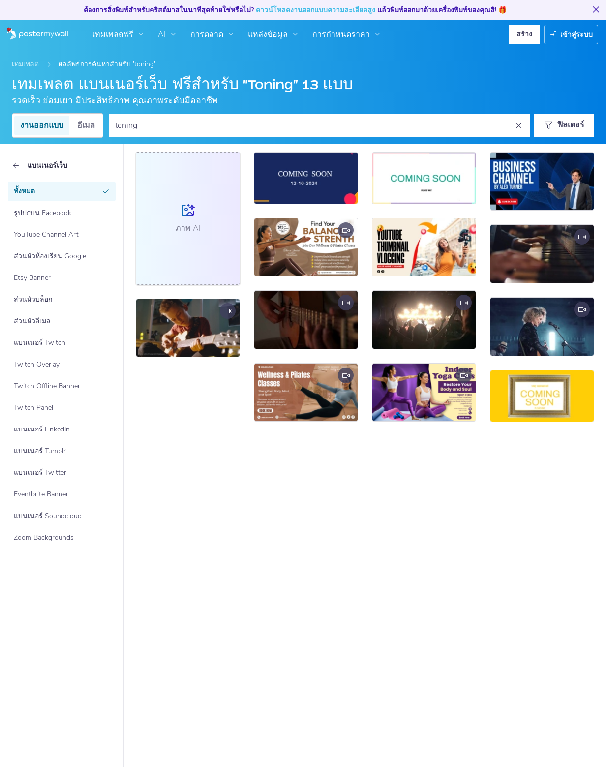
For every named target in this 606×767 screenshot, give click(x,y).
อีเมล (86, 125)
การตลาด (213, 34)
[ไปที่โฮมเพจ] (34, 34)
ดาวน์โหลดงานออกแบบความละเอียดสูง (315, 10)
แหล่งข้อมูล (274, 34)
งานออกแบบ (41, 125)
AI (168, 34)
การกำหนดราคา (347, 34)
